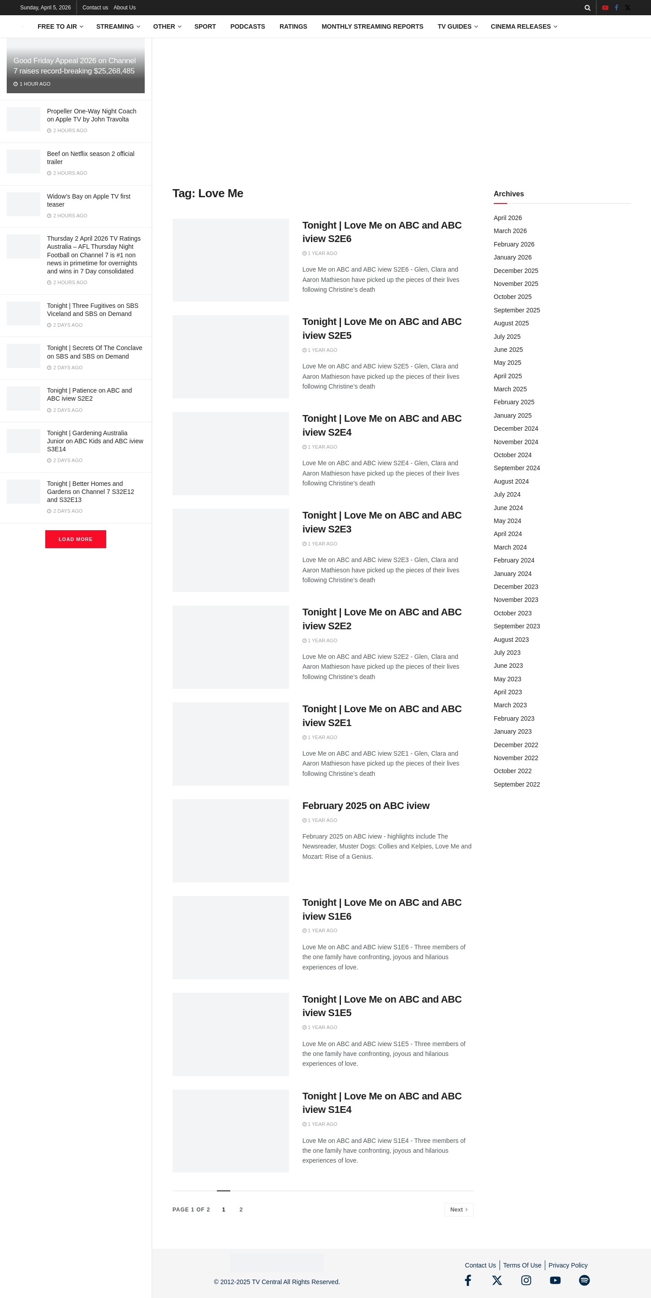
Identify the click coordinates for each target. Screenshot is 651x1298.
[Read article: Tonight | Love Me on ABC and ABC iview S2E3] (230, 550)
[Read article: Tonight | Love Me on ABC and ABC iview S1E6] (230, 937)
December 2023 (516, 586)
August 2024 (511, 481)
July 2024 (507, 494)
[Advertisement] (402, 105)
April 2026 (508, 217)
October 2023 (513, 613)
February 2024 (514, 560)
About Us (125, 7)
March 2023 (510, 705)
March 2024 (510, 547)
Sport (205, 26)
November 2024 (516, 442)
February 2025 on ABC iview (366, 805)
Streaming (115, 26)
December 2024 (516, 428)
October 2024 (513, 455)
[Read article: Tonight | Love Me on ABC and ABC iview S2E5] (230, 356)
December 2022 (516, 745)
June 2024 (508, 507)
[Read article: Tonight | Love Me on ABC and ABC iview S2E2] (230, 647)
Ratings (293, 26)
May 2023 (507, 679)
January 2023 (513, 731)
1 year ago (319, 253)
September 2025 (517, 310)
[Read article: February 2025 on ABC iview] (230, 841)
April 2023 (508, 692)
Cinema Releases (521, 26)
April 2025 (508, 376)
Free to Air (57, 26)
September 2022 (517, 784)
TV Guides (454, 26)
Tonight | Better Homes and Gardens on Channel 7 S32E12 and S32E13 (90, 491)
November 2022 (516, 757)
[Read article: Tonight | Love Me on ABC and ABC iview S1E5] (230, 1034)
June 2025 (508, 349)
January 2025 (513, 415)
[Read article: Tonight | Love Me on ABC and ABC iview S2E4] (230, 453)
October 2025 (513, 296)
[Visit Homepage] (22, 26)
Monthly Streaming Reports (372, 26)
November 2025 (516, 283)
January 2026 (513, 257)
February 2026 (514, 244)
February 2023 (514, 718)
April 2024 (508, 533)
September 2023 (517, 626)
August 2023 (511, 639)
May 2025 (507, 362)
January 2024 (513, 573)
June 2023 (508, 665)
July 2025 (507, 336)
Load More (76, 539)
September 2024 (517, 468)
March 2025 (510, 389)
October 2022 (513, 770)
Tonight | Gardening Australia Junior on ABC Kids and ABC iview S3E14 (95, 441)
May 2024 (507, 520)
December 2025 (516, 270)
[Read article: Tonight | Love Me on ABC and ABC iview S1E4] (230, 1131)
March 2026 (510, 230)
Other (164, 26)
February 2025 (514, 402)
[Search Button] (588, 7)
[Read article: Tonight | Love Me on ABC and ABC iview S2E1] (230, 744)
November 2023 (516, 599)
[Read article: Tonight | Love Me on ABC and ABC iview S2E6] (230, 260)
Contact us (95, 7)
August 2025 (511, 323)
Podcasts (247, 26)
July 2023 (507, 652)
